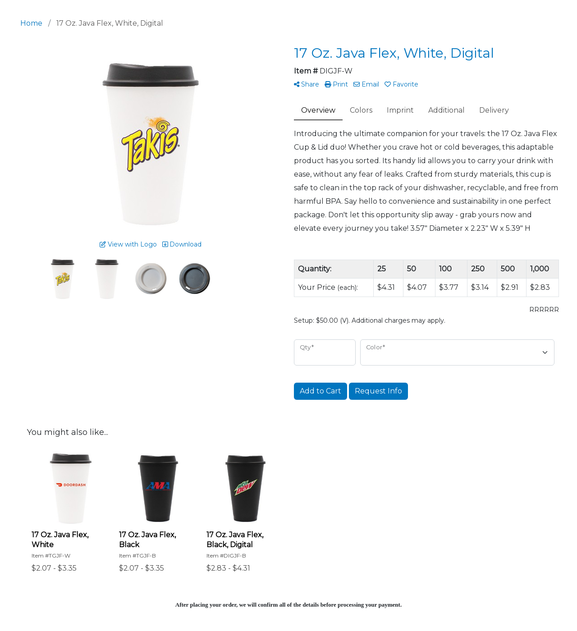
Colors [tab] (361, 110)
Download (181, 244)
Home (31, 23)
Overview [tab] (318, 110)
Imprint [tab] (400, 110)
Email (366, 84)
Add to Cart (320, 391)
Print (336, 84)
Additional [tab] (446, 110)
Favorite (401, 84)
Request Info (378, 391)
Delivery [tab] (494, 110)
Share (306, 84)
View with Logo (128, 244)
